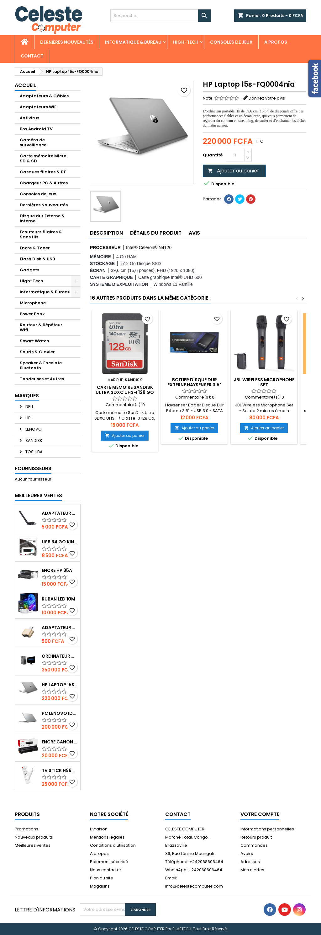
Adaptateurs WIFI (39, 107)
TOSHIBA (33, 452)
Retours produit (256, 837)
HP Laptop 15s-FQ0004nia (60, 684)
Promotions (26, 829)
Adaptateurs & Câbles (44, 96)
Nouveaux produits (34, 837)
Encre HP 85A (57, 570)
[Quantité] (235, 155)
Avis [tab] (194, 232)
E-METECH (181, 929)
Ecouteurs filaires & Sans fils (41, 234)
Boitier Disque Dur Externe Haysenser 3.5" (194, 382)
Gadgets (29, 270)
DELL (29, 407)
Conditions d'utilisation (113, 845)
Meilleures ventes (32, 845)
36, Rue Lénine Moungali (189, 853)
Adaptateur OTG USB (60, 627)
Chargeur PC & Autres (44, 183)
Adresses (250, 862)
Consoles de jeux (231, 42)
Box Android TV (36, 129)
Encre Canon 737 (60, 741)
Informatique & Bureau (133, 42)
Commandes (254, 845)
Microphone (33, 303)
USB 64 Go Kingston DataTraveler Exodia (60, 541)
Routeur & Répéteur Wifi (41, 327)
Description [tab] (106, 232)
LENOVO (33, 429)
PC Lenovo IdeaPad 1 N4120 (60, 713)
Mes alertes (252, 870)
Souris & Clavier (37, 352)
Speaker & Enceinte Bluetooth (41, 365)
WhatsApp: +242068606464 (193, 870)
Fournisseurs (33, 468)
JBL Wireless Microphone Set (264, 382)
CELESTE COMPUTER (184, 829)
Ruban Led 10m (58, 598)
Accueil (25, 85)
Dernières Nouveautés (66, 42)
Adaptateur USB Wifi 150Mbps (60, 513)
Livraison (99, 829)
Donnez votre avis (267, 98)
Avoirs (246, 853)
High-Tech (185, 42)
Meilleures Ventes (38, 495)
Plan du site (101, 878)
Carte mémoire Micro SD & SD (43, 158)
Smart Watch (34, 341)
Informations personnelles (267, 829)
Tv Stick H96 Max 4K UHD (60, 770)
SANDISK (33, 440)
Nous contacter (105, 870)
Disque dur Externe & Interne (42, 218)
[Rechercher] (160, 15)
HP (27, 418)
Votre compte (259, 814)
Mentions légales (107, 837)
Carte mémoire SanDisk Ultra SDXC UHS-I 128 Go (125, 389)
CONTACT (32, 56)
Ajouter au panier (233, 170)
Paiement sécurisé (109, 862)
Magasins (100, 886)
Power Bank (32, 314)
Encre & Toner (35, 248)
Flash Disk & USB (37, 259)
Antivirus (29, 118)
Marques (27, 395)
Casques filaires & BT (43, 172)
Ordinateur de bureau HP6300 (60, 656)
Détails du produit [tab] (156, 232)
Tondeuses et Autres (42, 379)
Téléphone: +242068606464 (194, 862)
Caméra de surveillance (33, 142)
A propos (275, 42)
